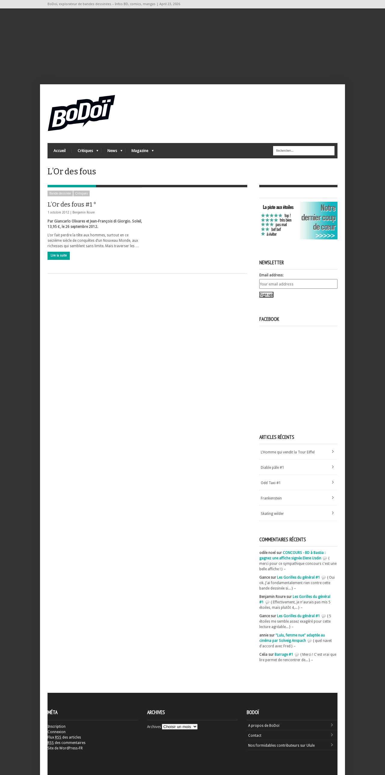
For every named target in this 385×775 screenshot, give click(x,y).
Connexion (57, 732)
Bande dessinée (60, 193)
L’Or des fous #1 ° (72, 204)
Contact (254, 735)
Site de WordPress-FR (65, 748)
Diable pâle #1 (272, 467)
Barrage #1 (284, 654)
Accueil (60, 150)
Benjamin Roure (83, 212)
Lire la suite (59, 255)
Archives (154, 727)
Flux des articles (64, 737)
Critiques (85, 152)
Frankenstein (271, 498)
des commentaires (66, 743)
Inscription (57, 726)
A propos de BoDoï (263, 726)
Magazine (139, 152)
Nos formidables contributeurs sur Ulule (281, 745)
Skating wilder (272, 514)
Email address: (271, 275)
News (111, 152)
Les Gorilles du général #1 (298, 577)
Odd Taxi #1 (271, 483)
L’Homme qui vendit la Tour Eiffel (288, 452)
